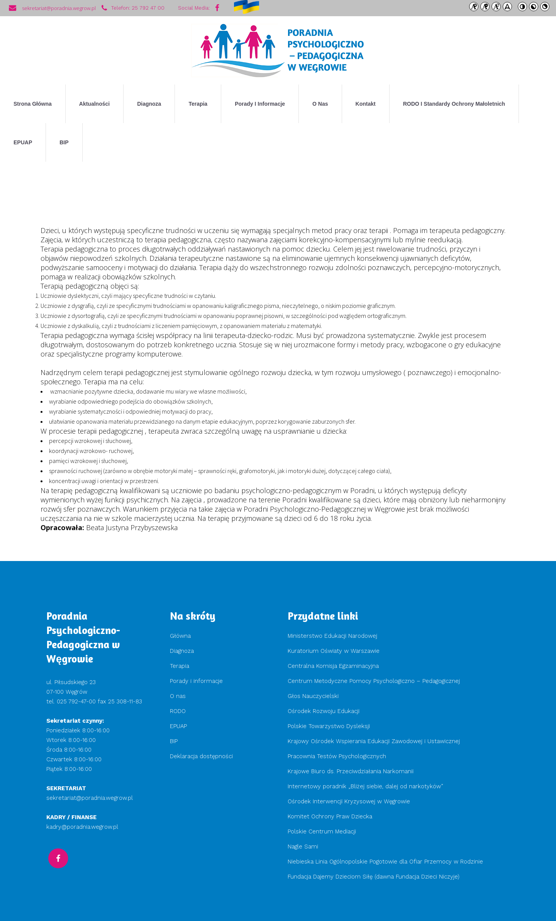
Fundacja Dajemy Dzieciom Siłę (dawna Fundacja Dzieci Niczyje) (374, 876)
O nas (178, 696)
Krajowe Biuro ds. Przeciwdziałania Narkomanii (351, 771)
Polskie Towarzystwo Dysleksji (329, 726)
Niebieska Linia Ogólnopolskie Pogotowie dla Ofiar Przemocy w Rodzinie (385, 861)
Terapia (179, 665)
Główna (180, 635)
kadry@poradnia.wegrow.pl (82, 826)
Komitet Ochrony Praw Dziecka (330, 816)
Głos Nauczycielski (313, 696)
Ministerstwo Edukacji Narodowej (332, 635)
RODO (178, 711)
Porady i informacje (196, 681)
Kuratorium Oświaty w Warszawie (334, 650)
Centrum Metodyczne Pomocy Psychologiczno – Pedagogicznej (374, 681)
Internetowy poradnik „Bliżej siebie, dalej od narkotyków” (365, 786)
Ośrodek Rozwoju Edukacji (323, 711)
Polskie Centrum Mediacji (322, 831)
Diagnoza (182, 650)
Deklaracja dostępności (201, 756)
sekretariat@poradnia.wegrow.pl (89, 797)
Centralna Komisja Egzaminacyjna (333, 665)
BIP (174, 741)
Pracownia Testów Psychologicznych (337, 756)
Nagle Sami (303, 846)
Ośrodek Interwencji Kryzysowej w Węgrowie (349, 801)
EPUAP (178, 726)
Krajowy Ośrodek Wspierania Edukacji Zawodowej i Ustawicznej (374, 741)
